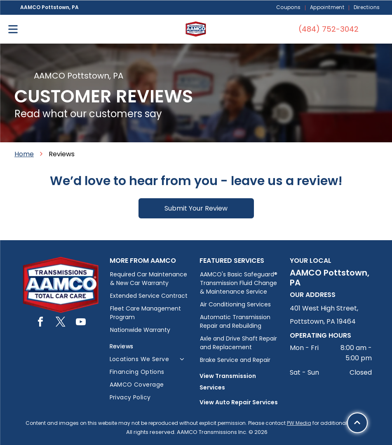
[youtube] (81, 323)
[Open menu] (13, 29)
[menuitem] (289, 7)
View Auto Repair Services (239, 402)
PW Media (299, 423)
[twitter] (61, 323)
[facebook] (40, 323)
